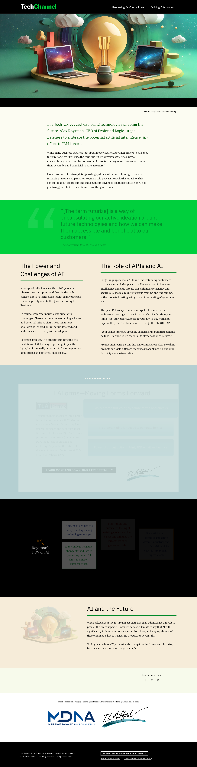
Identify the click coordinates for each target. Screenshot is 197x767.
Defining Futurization (162, 7)
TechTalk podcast (68, 124)
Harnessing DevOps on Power (128, 7)
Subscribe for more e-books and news (122, 753)
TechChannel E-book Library (138, 758)
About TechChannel (110, 758)
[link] (39, 7)
